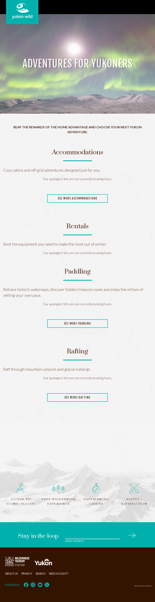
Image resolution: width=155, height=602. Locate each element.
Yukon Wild (22, 11)
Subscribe (131, 535)
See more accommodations (77, 198)
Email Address (74, 541)
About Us (11, 573)
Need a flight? (59, 573)
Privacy (26, 573)
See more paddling (77, 323)
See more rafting (77, 397)
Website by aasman (143, 585)
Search (40, 573)
